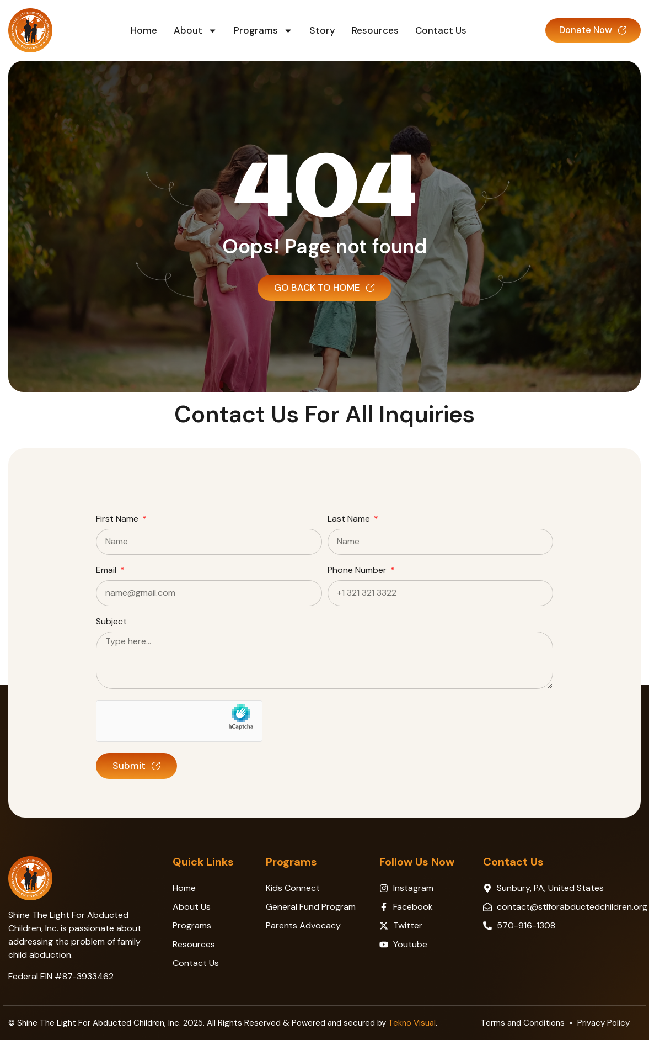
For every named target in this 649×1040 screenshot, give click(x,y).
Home (140, 30)
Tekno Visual (412, 1022)
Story (318, 30)
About (191, 30)
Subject (111, 622)
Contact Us (437, 30)
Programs (259, 30)
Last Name (350, 519)
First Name (118, 519)
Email (107, 571)
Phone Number (358, 571)
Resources (371, 30)
